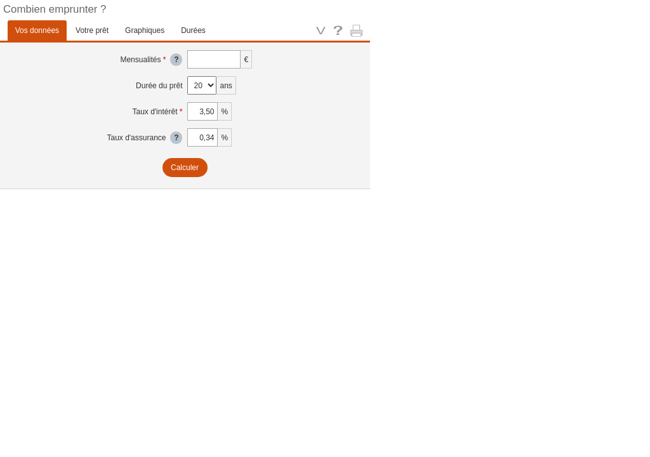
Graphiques (144, 30)
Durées (193, 30)
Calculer (185, 167)
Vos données (37, 30)
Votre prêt (92, 30)
